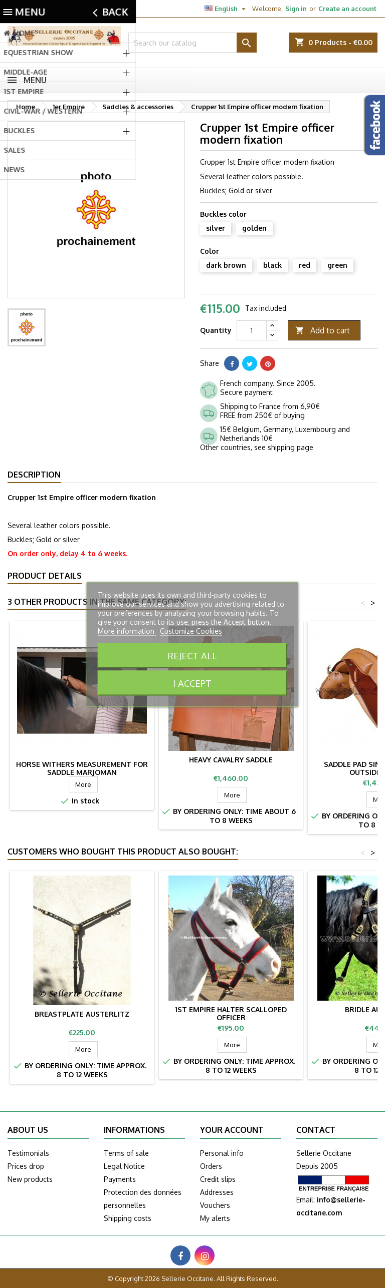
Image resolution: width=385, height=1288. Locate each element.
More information (127, 630)
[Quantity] (252, 330)
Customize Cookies (191, 630)
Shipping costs (127, 1218)
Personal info (222, 1153)
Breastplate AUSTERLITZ (82, 1014)
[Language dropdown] (226, 8)
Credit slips (218, 1179)
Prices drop (26, 1166)
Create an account (347, 9)
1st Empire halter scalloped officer (231, 1013)
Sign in (296, 9)
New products (30, 1179)
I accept (192, 682)
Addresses (217, 1192)
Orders (211, 1166)
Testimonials (28, 1153)
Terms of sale (126, 1153)
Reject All (192, 655)
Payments (120, 1179)
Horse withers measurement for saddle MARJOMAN (82, 768)
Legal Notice (124, 1166)
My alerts (215, 1218)
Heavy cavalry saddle (231, 759)
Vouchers (215, 1205)
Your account (232, 1130)
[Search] (192, 43)
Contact (19, 9)
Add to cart (322, 330)
